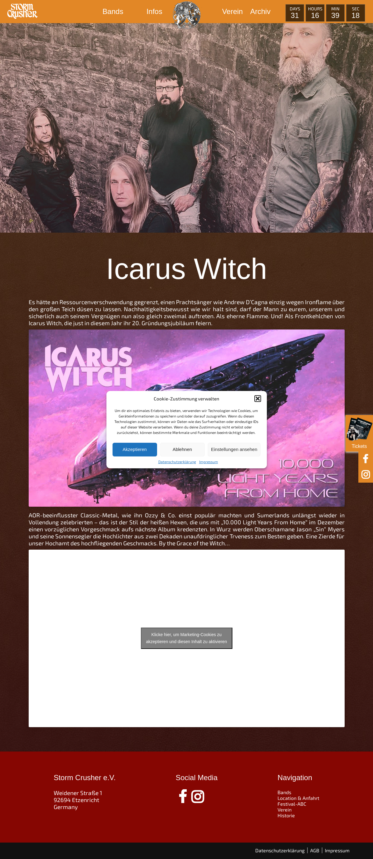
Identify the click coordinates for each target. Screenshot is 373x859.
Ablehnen (182, 449)
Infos (154, 11)
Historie (286, 815)
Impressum (208, 461)
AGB (314, 850)
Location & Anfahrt (298, 798)
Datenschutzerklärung (177, 461)
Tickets (359, 432)
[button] (258, 399)
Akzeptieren (135, 449)
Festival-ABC (292, 804)
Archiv (260, 11)
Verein (232, 11)
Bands (112, 11)
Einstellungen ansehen (234, 449)
